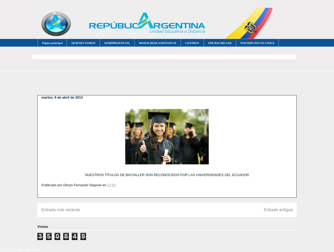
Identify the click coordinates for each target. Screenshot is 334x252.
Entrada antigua (278, 210)
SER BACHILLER (219, 42)
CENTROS (192, 42)
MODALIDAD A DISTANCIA (157, 42)
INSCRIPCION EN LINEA (257, 42)
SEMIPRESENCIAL (117, 42)
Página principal (52, 42)
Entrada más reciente (60, 210)
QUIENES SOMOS (83, 42)
